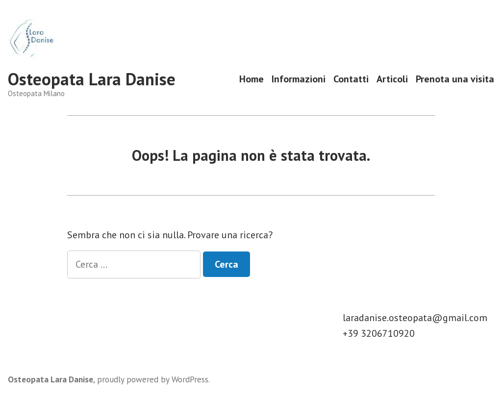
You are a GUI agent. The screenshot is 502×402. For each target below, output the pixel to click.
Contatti (351, 79)
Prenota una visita (455, 79)
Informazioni (299, 79)
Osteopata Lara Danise (92, 79)
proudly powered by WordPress (152, 379)
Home (251, 79)
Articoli (392, 79)
